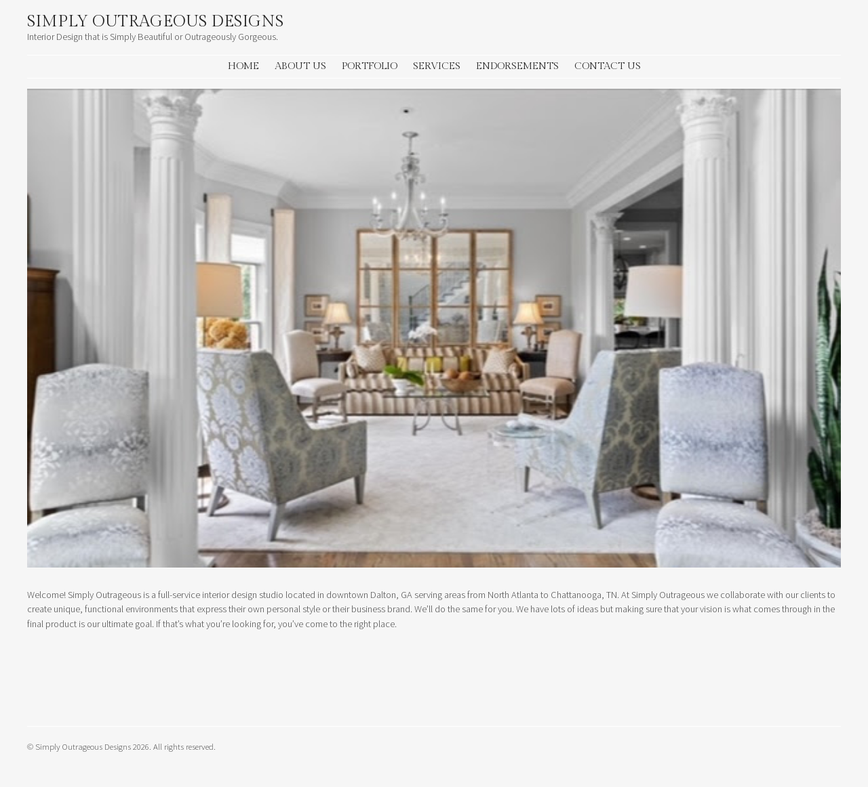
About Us (300, 66)
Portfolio (369, 66)
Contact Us (607, 66)
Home (243, 66)
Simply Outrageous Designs (155, 21)
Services (436, 66)
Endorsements (517, 66)
